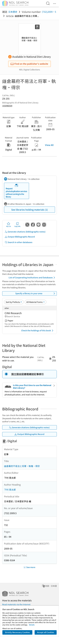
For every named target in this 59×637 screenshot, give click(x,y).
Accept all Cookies (45, 632)
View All (49, 145)
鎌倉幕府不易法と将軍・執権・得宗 (22, 466)
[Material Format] (35, 302)
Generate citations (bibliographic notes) (25, 231)
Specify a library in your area (35, 293)
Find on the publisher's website (29, 63)
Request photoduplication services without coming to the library (16, 191)
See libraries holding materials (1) (29, 209)
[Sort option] (14, 302)
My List (8, 224)
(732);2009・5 (49, 11)
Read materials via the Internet (16, 604)
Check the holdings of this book (37, 330)
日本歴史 (12, 11)
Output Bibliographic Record (20, 236)
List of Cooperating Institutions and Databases (32, 277)
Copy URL (17, 224)
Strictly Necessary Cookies (17, 632)
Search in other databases (18, 242)
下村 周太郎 (10, 489)
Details (32, 624)
